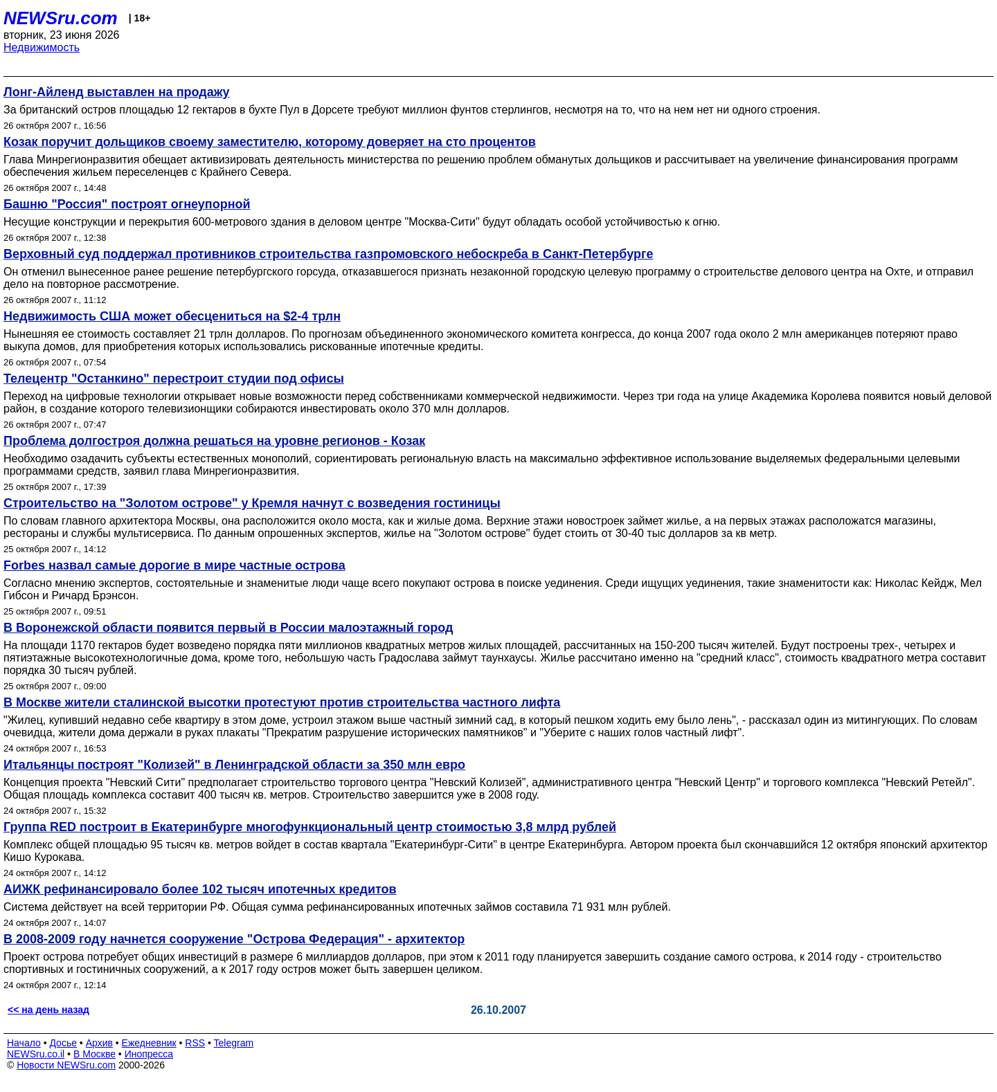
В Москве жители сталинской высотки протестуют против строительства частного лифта (281, 702)
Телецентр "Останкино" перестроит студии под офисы (173, 378)
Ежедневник (149, 1042)
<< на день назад (48, 1009)
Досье (63, 1042)
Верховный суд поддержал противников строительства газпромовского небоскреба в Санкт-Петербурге (328, 254)
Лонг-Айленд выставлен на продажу (116, 92)
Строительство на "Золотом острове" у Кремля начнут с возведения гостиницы (252, 503)
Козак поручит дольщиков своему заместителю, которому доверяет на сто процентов (269, 142)
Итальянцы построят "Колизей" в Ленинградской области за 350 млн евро (234, 765)
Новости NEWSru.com (66, 1065)
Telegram (234, 1042)
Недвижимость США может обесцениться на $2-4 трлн (172, 316)
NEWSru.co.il (35, 1053)
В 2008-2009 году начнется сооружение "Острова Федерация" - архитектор (234, 939)
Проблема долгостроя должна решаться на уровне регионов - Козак (214, 441)
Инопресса (149, 1053)
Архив (99, 1042)
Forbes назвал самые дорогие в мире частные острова (174, 565)
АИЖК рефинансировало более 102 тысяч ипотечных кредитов (200, 889)
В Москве (94, 1053)
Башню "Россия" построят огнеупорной (127, 204)
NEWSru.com (60, 18)
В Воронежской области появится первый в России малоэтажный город (228, 628)
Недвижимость (41, 47)
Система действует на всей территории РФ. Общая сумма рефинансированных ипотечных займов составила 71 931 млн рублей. (337, 907)
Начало (24, 1042)
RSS (195, 1042)
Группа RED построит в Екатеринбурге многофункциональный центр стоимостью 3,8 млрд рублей (309, 827)
